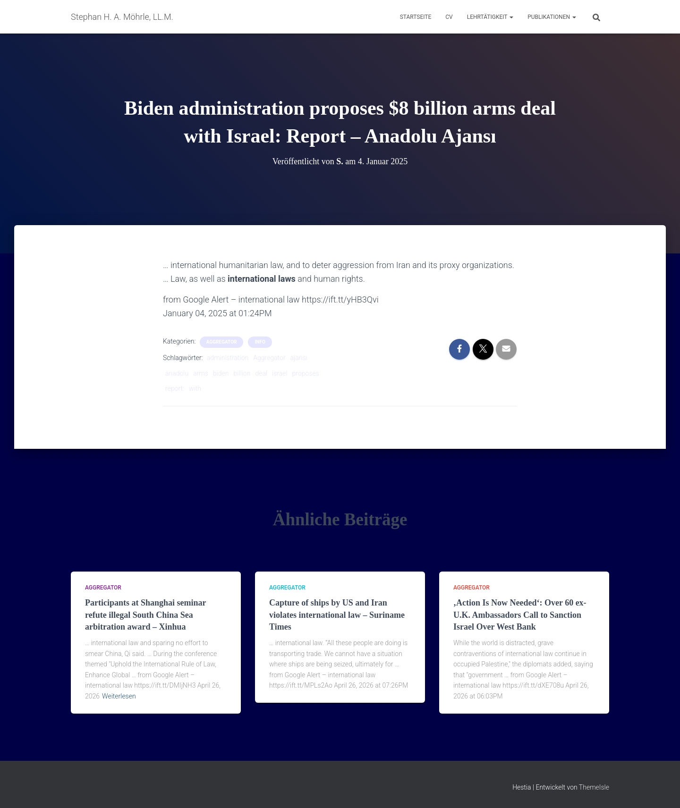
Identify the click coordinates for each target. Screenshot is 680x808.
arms (200, 373)
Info (260, 342)
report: (174, 388)
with (195, 388)
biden (221, 373)
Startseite (416, 17)
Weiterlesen (119, 696)
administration (227, 358)
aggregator (221, 342)
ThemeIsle (594, 787)
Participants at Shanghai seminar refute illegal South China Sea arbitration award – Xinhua (145, 614)
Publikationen (551, 17)
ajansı (298, 358)
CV (448, 17)
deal (261, 373)
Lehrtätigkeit (490, 17)
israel (280, 373)
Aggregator (269, 358)
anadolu (176, 373)
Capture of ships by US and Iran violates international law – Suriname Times (337, 614)
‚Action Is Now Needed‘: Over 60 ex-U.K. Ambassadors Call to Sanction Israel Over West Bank (519, 614)
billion (242, 373)
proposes (305, 373)
